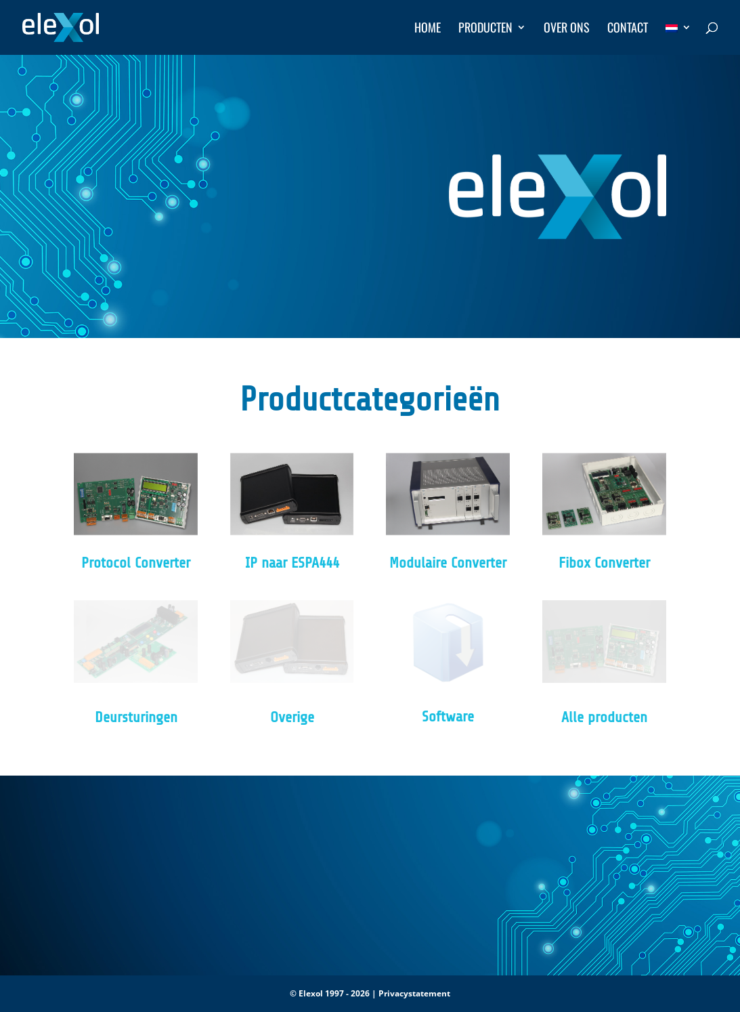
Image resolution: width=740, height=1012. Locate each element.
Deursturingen (136, 717)
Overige (292, 717)
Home (427, 29)
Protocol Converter (135, 563)
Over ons (567, 29)
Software (448, 717)
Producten (485, 29)
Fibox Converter (604, 563)
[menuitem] (678, 38)
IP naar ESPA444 (292, 563)
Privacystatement (414, 993)
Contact (627, 29)
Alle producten (604, 717)
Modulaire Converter (447, 563)
